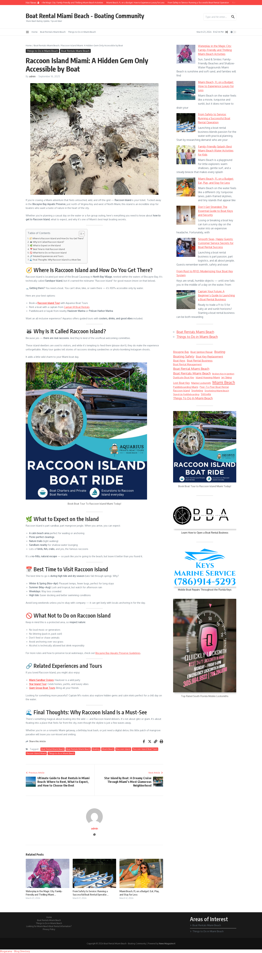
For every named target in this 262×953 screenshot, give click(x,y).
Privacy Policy (49, 929)
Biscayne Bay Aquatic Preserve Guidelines (117, 653)
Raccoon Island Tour (48, 303)
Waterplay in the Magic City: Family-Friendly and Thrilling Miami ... (44, 893)
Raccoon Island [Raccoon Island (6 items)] (181, 390)
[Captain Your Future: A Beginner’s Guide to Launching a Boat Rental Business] (185, 299)
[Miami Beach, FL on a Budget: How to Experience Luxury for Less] (185, 90)
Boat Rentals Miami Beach (53, 32)
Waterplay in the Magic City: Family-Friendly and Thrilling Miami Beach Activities (215, 50)
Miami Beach (108, 749)
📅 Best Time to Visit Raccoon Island (47, 249)
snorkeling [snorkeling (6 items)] (197, 390)
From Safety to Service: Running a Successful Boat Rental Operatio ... (90, 893)
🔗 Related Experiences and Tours (46, 256)
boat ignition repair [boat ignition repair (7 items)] (201, 352)
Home (35, 32)
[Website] (94, 834)
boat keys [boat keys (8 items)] (179, 360)
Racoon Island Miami (36, 753)
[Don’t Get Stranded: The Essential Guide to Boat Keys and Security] (185, 215)
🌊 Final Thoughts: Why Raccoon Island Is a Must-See (55, 259)
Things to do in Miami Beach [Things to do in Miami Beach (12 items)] (193, 398)
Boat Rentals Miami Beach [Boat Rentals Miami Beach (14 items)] (192, 373)
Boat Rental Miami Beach (52, 749)
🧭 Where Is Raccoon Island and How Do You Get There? (56, 238)
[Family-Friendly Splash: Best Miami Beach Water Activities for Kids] (185, 154)
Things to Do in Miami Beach (82, 32)
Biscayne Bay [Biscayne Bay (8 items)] (181, 352)
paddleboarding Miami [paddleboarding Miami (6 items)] (185, 386)
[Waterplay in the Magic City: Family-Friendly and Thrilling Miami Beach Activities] (185, 54)
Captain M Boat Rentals (77, 307)
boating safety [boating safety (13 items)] (183, 356)
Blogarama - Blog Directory (15, 951)
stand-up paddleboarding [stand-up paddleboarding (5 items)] (186, 394)
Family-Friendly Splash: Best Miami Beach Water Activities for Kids (215, 150)
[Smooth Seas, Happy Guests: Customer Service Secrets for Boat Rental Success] (185, 247)
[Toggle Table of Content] (80, 234)
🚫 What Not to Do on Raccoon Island (48, 252)
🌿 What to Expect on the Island (45, 245)
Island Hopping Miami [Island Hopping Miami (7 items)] (208, 377)
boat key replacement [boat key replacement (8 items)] (209, 356)
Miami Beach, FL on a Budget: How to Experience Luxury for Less (216, 86)
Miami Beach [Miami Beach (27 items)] (223, 382)
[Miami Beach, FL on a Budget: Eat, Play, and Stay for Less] (185, 187)
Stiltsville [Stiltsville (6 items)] (206, 394)
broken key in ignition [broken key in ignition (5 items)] (223, 373)
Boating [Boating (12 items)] (219, 352)
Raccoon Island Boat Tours (145, 749)
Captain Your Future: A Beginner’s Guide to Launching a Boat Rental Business (216, 295)
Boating (96, 749)
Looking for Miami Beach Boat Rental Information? (49, 926)
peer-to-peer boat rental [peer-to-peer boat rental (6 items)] (214, 386)
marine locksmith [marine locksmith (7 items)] (201, 383)
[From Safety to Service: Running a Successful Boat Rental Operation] (185, 122)
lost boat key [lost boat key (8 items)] (181, 383)
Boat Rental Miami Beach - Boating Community (91, 15)
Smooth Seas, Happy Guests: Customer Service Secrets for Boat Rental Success (215, 243)
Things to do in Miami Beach (61, 753)
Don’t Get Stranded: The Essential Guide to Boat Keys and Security (215, 211)
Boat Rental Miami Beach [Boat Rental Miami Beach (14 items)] (191, 368)
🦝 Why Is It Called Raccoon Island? (47, 242)
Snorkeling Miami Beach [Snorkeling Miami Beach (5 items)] (217, 390)
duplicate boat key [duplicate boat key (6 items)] (183, 377)
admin (32, 76)
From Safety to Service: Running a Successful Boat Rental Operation (214, 118)
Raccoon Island (123, 749)
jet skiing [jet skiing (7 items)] (226, 377)
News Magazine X (167, 943)
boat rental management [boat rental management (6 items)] (187, 364)
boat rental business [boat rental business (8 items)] (200, 360)
